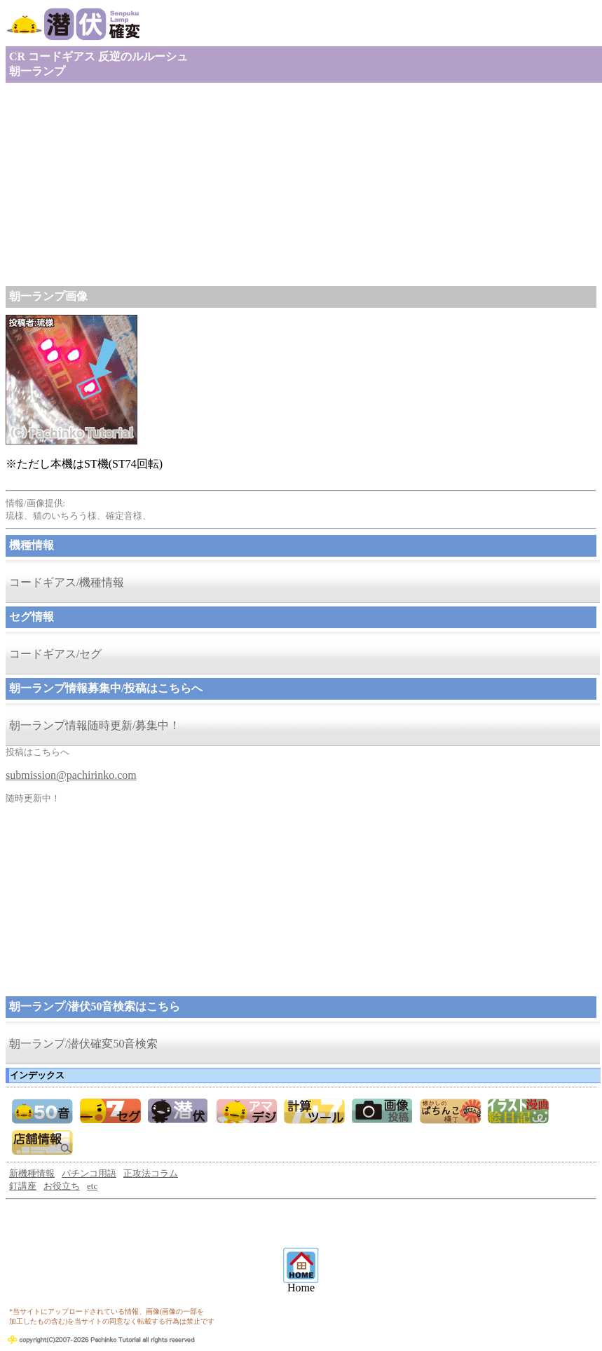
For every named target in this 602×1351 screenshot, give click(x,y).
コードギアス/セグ (55, 654)
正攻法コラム (150, 1173)
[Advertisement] (300, 184)
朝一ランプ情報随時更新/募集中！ (94, 725)
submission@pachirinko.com (71, 775)
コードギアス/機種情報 (66, 582)
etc (92, 1186)
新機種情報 (32, 1173)
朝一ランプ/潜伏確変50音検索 (83, 1044)
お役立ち (61, 1186)
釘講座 (22, 1186)
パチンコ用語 (89, 1173)
